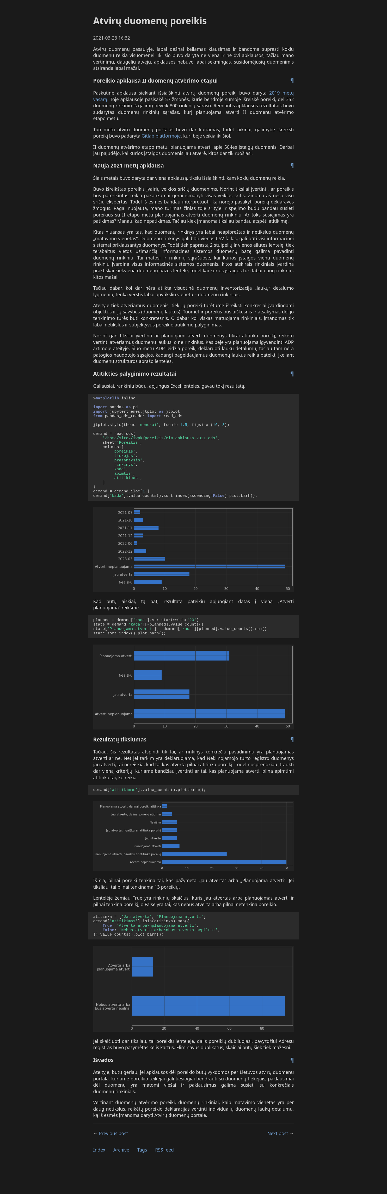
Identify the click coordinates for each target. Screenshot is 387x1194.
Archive (121, 1175)
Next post (277, 1159)
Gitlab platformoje (161, 136)
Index (99, 1175)
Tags (142, 1175)
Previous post (113, 1159)
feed (164, 1175)
